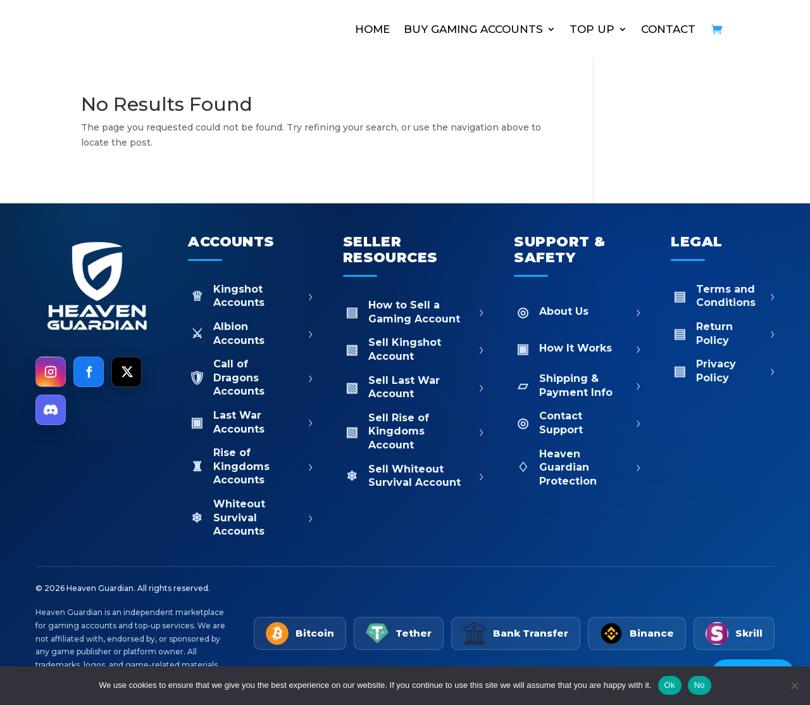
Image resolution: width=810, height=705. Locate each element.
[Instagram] (50, 372)
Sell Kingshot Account (413, 349)
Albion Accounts (250, 333)
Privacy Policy (723, 371)
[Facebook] (88, 372)
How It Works (577, 349)
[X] (126, 372)
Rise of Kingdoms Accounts (250, 466)
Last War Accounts (250, 422)
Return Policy (723, 333)
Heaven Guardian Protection (577, 467)
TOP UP (592, 29)
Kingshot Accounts (250, 296)
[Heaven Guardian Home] (96, 287)
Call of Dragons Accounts (250, 377)
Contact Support (577, 423)
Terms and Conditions (723, 296)
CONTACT (668, 29)
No (699, 685)
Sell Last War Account (413, 387)
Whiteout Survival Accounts (250, 517)
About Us (577, 312)
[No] (794, 685)
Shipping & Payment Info (577, 385)
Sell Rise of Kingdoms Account (413, 431)
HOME (372, 29)
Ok (669, 685)
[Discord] (50, 410)
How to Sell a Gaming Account (413, 312)
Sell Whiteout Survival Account (413, 476)
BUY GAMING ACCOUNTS (473, 29)
